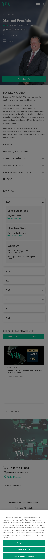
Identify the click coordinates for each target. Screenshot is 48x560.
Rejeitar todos (24, 551)
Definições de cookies (24, 544)
